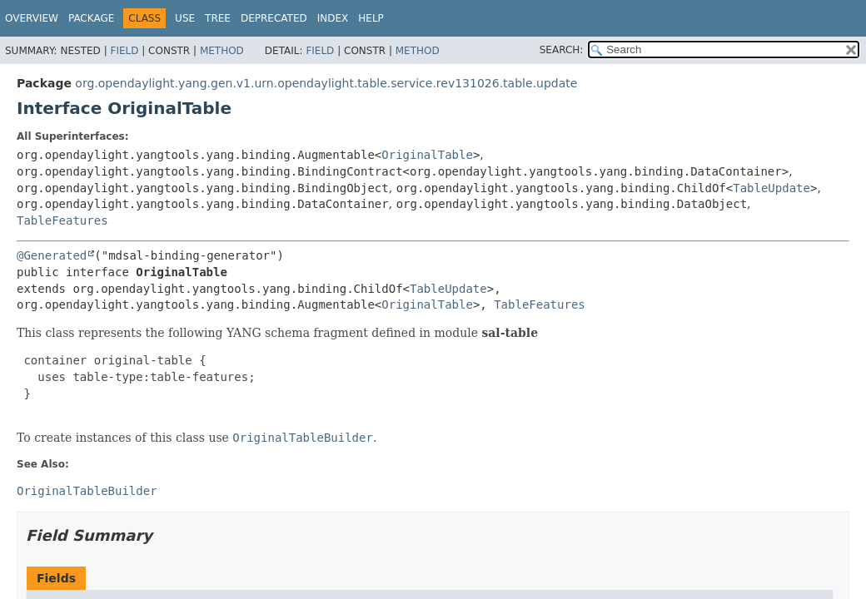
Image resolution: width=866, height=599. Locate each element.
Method (222, 51)
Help (371, 18)
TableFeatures (62, 220)
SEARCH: (562, 50)
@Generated (52, 255)
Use (185, 18)
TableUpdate (771, 188)
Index (333, 18)
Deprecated (274, 18)
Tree (218, 18)
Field (124, 51)
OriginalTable (427, 154)
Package (91, 18)
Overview (31, 18)
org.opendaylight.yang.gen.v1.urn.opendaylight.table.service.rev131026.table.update (326, 83)
